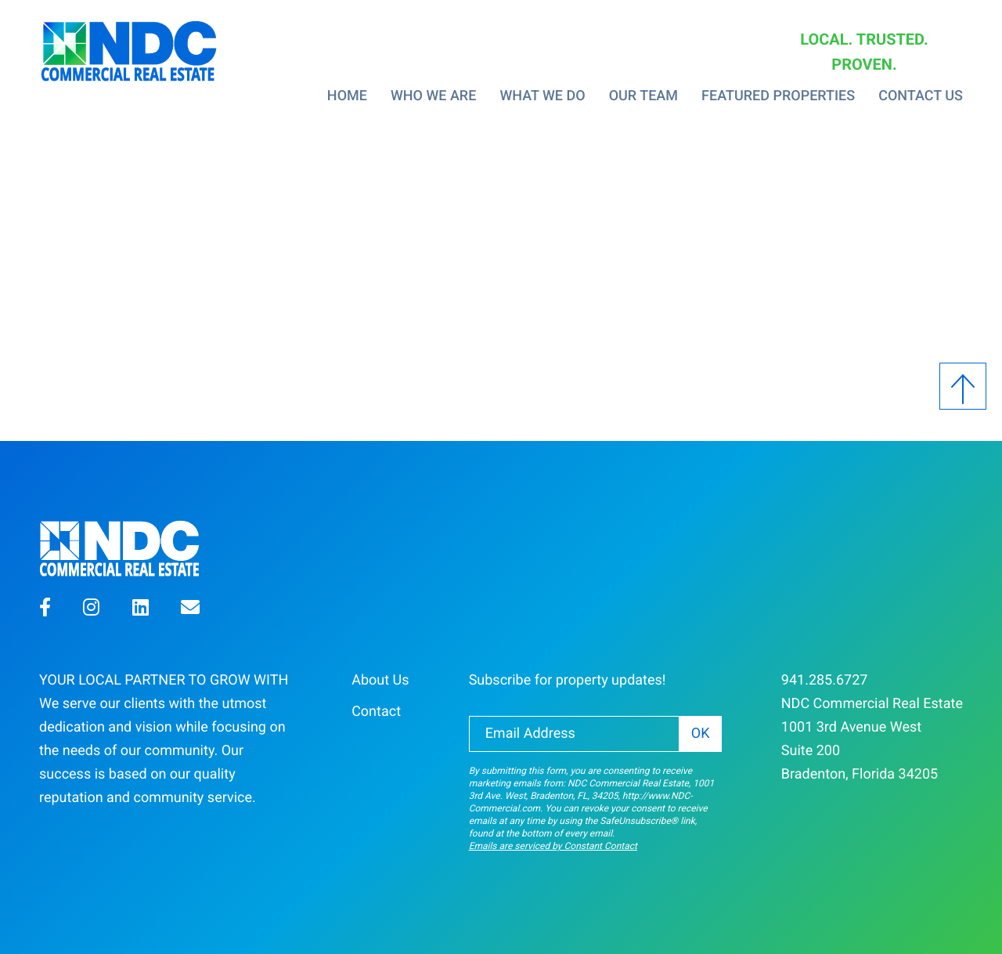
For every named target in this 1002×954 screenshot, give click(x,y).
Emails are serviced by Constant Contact (553, 845)
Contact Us (920, 96)
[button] (45, 610)
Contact (376, 711)
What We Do (542, 96)
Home (347, 96)
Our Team (643, 96)
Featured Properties (778, 96)
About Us (380, 680)
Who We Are (433, 96)
